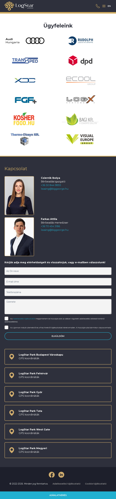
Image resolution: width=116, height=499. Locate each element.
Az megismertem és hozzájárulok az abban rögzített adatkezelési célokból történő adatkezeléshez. (55, 320)
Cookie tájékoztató (95, 483)
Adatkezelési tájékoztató (67, 483)
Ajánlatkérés (58, 495)
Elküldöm (58, 336)
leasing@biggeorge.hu (55, 188)
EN (109, 6)
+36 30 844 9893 (51, 185)
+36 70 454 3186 (50, 226)
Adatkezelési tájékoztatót (24, 318)
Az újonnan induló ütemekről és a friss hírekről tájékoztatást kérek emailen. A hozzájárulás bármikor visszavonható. (58, 327)
